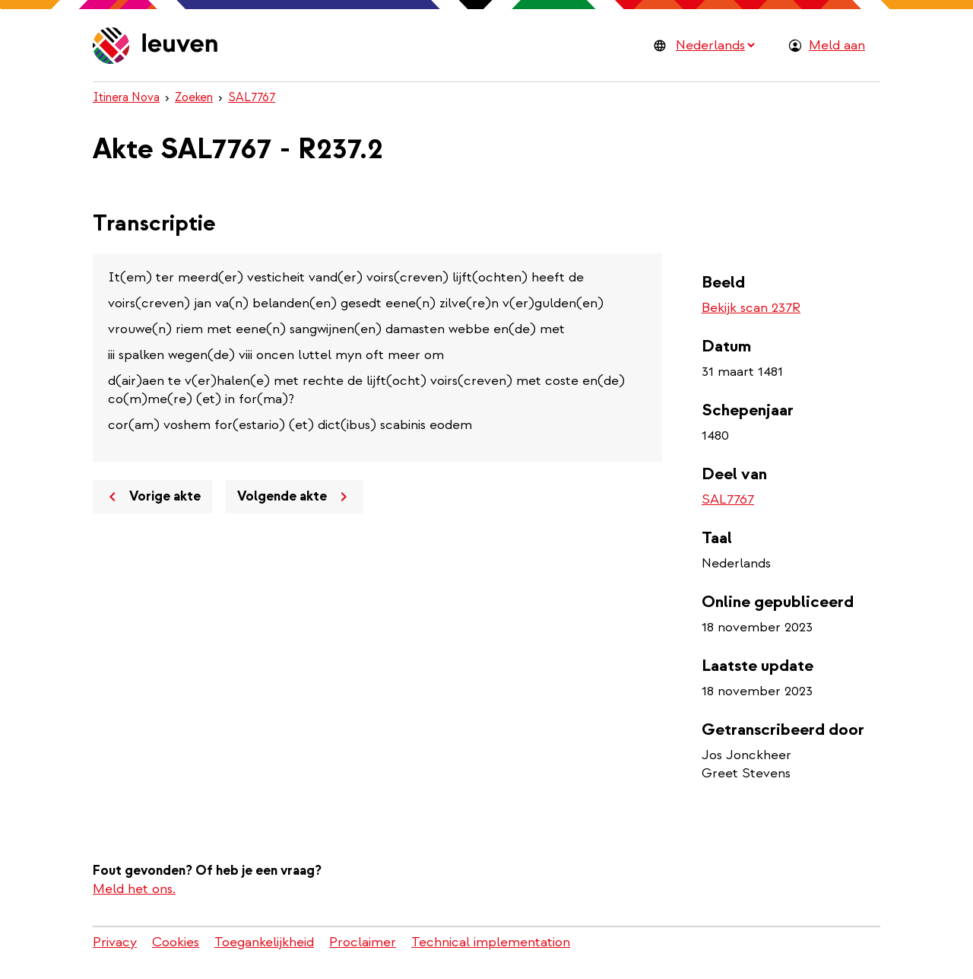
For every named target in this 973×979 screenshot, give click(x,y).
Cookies (175, 942)
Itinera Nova (126, 97)
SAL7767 (251, 97)
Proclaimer (362, 942)
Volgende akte (295, 497)
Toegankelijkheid (264, 942)
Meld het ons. (134, 889)
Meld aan (837, 45)
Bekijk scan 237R (751, 307)
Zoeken (194, 97)
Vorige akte (152, 497)
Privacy (115, 942)
